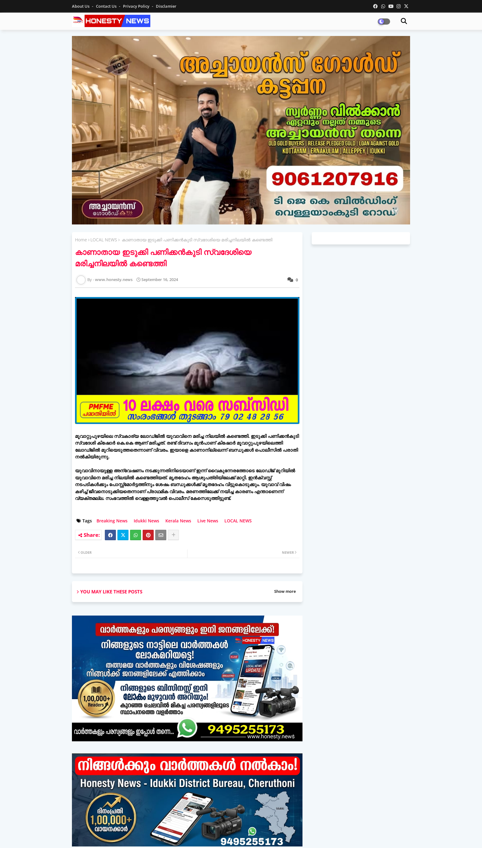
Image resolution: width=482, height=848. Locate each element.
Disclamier (166, 6)
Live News (207, 521)
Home (81, 240)
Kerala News (178, 521)
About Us (81, 6)
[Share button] (173, 535)
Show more (285, 591)
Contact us (106, 6)
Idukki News (146, 521)
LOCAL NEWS (103, 240)
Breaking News (112, 521)
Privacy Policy (136, 6)
